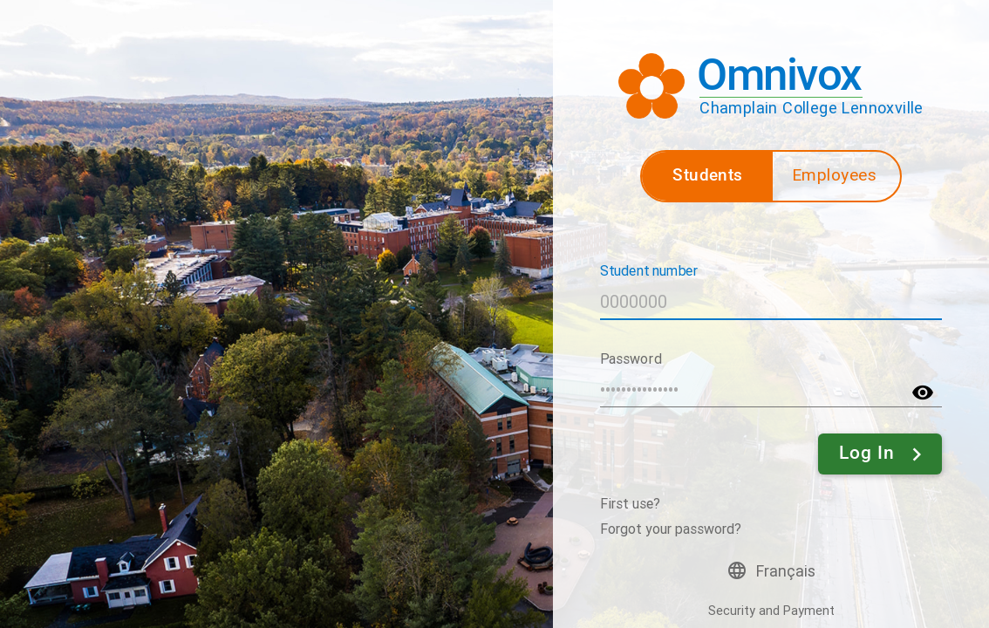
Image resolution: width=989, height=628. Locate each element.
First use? (630, 503)
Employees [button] (834, 175)
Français (785, 571)
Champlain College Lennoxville (811, 108)
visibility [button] (922, 392)
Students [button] (707, 175)
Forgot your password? (670, 529)
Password (630, 358)
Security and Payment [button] (771, 611)
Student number (649, 270)
